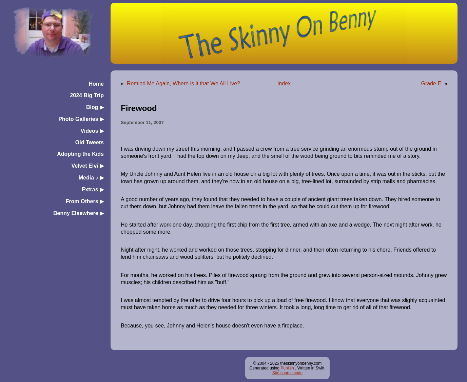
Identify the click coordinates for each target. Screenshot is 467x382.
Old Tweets (89, 142)
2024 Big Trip (87, 95)
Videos (92, 131)
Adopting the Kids (80, 154)
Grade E (431, 83)
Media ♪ (91, 178)
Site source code (287, 372)
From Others (85, 201)
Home (96, 84)
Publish (287, 368)
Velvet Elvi (87, 166)
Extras (93, 189)
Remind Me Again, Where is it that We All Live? (183, 83)
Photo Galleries (81, 119)
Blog (95, 107)
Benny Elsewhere (78, 213)
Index (284, 83)
